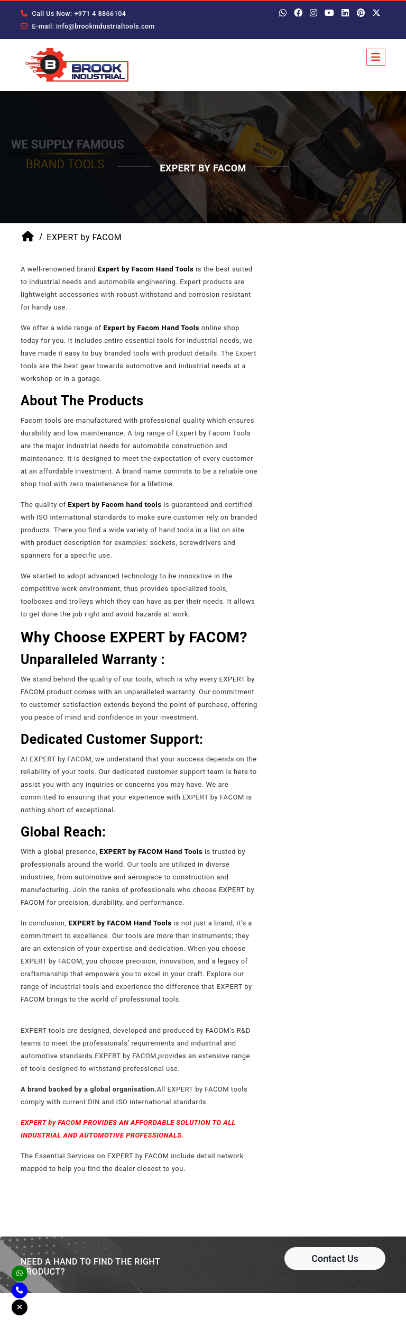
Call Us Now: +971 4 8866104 (72, 13)
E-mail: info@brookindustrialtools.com (86, 26)
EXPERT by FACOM (84, 240)
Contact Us (334, 1261)
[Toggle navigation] (375, 57)
